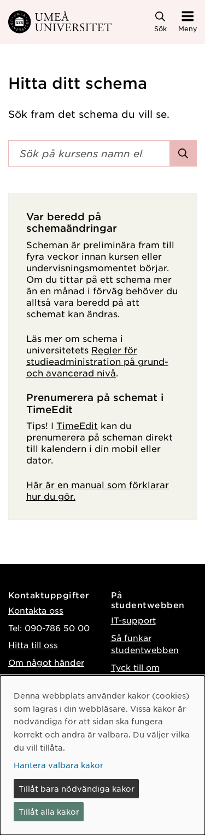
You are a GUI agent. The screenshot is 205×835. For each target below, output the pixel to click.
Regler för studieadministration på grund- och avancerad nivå (97, 361)
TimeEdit (77, 425)
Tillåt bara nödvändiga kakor (76, 788)
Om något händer (46, 662)
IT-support (133, 620)
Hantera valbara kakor (58, 765)
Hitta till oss (33, 644)
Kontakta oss (35, 610)
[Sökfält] (89, 153)
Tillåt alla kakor (49, 811)
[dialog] (102, 755)
